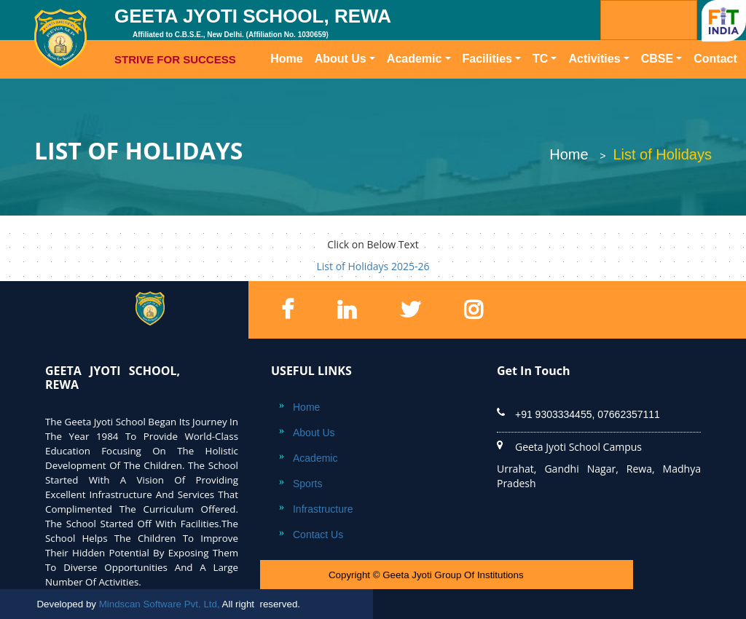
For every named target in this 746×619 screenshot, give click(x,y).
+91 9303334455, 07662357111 (587, 414)
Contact (715, 58)
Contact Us (318, 534)
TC (540, 58)
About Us (340, 58)
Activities (594, 58)
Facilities (487, 58)
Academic (414, 58)
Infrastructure (323, 509)
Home (289, 57)
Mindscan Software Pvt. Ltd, (159, 604)
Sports (307, 483)
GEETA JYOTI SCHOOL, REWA (271, 36)
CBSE (657, 58)
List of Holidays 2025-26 (373, 266)
